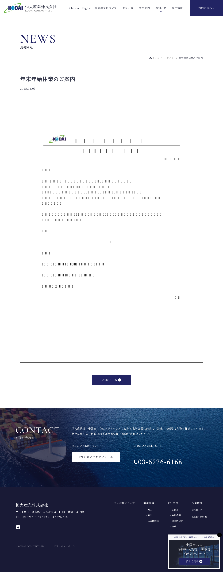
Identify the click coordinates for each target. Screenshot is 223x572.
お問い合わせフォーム (98, 457)
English (86, 8)
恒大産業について (106, 8)
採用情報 (177, 8)
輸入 (150, 510)
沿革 (174, 526)
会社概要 (176, 515)
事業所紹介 (177, 521)
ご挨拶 (175, 510)
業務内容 (128, 8)
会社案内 (144, 8)
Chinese (74, 8)
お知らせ (161, 8)
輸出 (150, 515)
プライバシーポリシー (65, 546)
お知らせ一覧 (109, 380)
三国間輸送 (153, 521)
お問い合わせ (206, 8)
